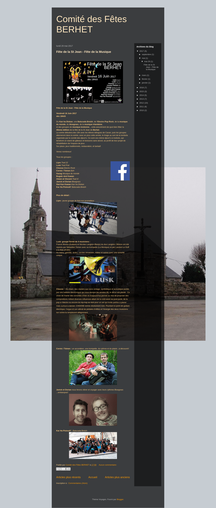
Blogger (120, 499)
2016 (142, 87)
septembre (147, 54)
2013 (142, 99)
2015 (142, 91)
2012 (142, 103)
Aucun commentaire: (108, 465)
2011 (142, 106)
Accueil (92, 477)
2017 (142, 51)
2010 (142, 110)
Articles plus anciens (117, 477)
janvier (145, 83)
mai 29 (147, 61)
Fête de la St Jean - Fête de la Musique (83, 51)
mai (144, 58)
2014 (142, 95)
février (145, 79)
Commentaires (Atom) (77, 483)
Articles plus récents (68, 477)
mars (144, 75)
